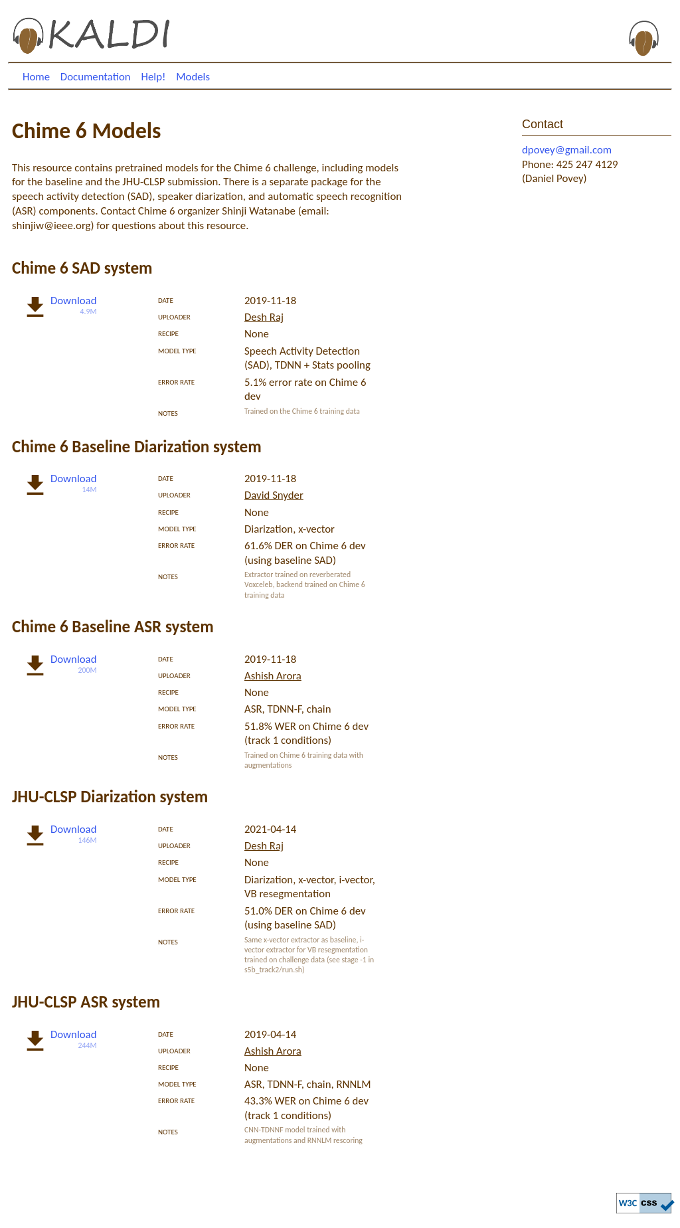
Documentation (95, 77)
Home (36, 77)
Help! (153, 77)
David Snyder (273, 495)
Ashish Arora (272, 676)
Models (193, 77)
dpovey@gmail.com (567, 150)
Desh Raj (264, 317)
